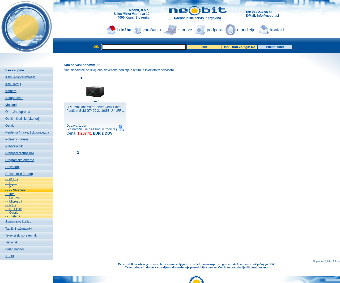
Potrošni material (17, 139)
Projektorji (12, 167)
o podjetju (246, 30)
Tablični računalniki (18, 228)
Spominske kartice (18, 222)
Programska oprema (19, 160)
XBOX (9, 256)
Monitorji (11, 105)
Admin (336, 261)
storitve (185, 30)
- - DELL (11, 183)
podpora (215, 30)
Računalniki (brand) (19, 174)
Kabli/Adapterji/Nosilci (20, 77)
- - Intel (10, 194)
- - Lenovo (12, 198)
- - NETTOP (13, 209)
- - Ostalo (11, 213)
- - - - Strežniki (15, 190)
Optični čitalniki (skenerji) (23, 119)
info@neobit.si (268, 16)
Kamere (10, 91)
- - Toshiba (12, 216)
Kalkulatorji (13, 84)
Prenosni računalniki (19, 153)
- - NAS (10, 205)
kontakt (277, 30)
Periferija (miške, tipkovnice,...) (27, 132)
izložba (124, 30)
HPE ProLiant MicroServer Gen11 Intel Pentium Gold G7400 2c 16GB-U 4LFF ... (95, 109)
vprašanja (152, 30)
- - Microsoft (13, 201)
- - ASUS (11, 179)
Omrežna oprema (17, 112)
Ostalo (10, 125)
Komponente (14, 98)
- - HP (9, 186)
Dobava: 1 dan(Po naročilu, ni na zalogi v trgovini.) (91, 129)
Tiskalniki (11, 242)
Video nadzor (14, 249)
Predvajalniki (14, 146)
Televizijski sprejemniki (21, 235)
